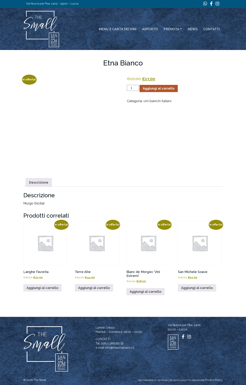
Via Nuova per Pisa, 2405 (184, 325)
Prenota (171, 29)
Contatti (211, 29)
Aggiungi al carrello (159, 88)
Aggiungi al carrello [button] (42, 288)
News (193, 29)
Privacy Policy (214, 380)
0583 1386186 (110, 343)
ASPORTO (150, 29)
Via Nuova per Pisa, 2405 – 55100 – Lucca (52, 3)
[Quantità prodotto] (133, 88)
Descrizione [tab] (38, 182)
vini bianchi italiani (157, 101)
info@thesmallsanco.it (119, 347)
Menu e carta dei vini (117, 29)
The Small (40, 380)
